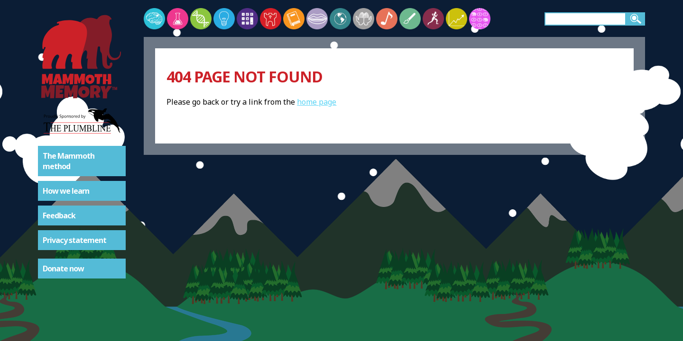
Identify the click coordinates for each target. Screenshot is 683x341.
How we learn (66, 191)
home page (316, 102)
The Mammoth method (68, 161)
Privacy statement (74, 240)
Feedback (59, 215)
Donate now (63, 268)
